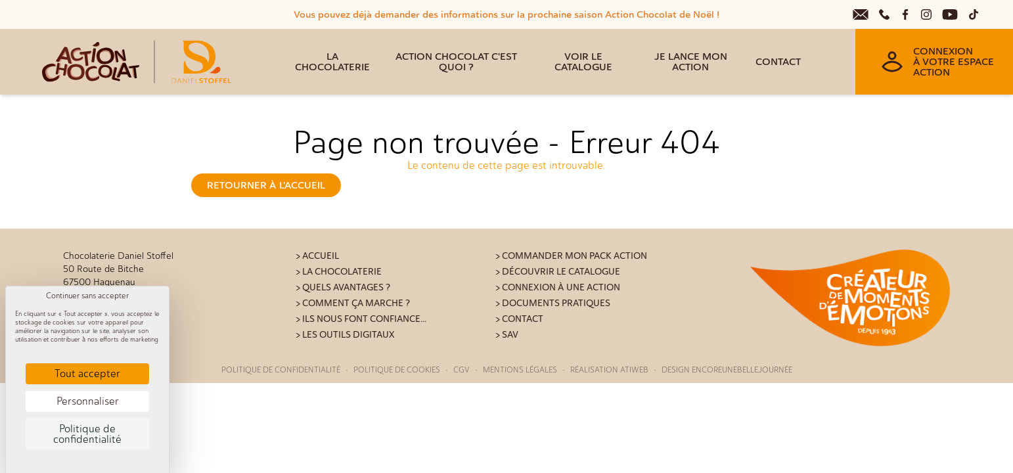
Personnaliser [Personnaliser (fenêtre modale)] (87, 401)
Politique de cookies (396, 369)
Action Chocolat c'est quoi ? (456, 61)
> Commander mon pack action (571, 255)
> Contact (519, 319)
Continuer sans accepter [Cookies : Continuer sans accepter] (87, 295)
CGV (461, 369)
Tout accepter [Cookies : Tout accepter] (87, 373)
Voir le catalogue (583, 61)
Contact (778, 61)
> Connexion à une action (557, 287)
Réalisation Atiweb (609, 369)
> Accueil (317, 255)
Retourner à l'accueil (266, 185)
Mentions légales (520, 369)
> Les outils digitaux (345, 334)
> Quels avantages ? (343, 287)
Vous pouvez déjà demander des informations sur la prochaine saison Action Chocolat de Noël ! (506, 14)
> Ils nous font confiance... (361, 319)
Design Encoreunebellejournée (727, 369)
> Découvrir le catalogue (557, 271)
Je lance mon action (690, 61)
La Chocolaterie (332, 61)
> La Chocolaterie (339, 271)
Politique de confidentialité (280, 369)
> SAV (506, 334)
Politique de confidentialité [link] (87, 433)
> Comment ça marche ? (353, 303)
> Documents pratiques (552, 303)
